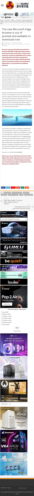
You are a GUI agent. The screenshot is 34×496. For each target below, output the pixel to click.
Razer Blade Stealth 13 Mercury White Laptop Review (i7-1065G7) (13, 201)
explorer (26, 193)
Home (1, 20)
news (21, 195)
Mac (23, 44)
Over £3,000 (6, 324)
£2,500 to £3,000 (7, 322)
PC (24, 44)
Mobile (13, 20)
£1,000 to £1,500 (7, 316)
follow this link (27, 136)
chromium (7, 193)
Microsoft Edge (13, 195)
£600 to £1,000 (6, 314)
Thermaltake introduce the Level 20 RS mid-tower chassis (21, 207)
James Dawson (7, 42)
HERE (20, 152)
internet (4, 195)
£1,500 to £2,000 (7, 318)
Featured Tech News (16, 44)
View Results (17, 331)
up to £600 (5, 312)
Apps (9, 44)
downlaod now (17, 193)
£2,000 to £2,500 (7, 320)
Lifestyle (7, 20)
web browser (28, 195)
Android (18, 20)
